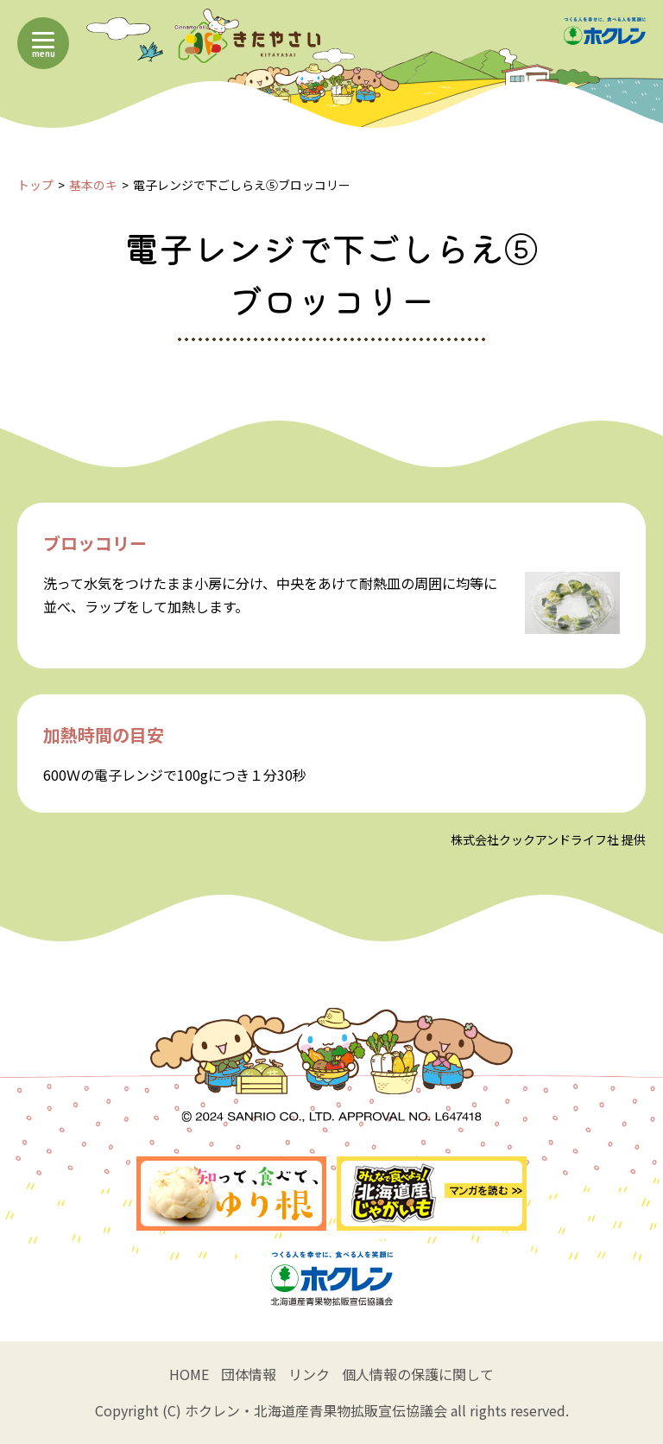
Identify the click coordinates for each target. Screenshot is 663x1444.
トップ (35, 184)
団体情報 (248, 1374)
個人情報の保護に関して (418, 1374)
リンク (309, 1374)
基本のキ (93, 184)
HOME (189, 1374)
